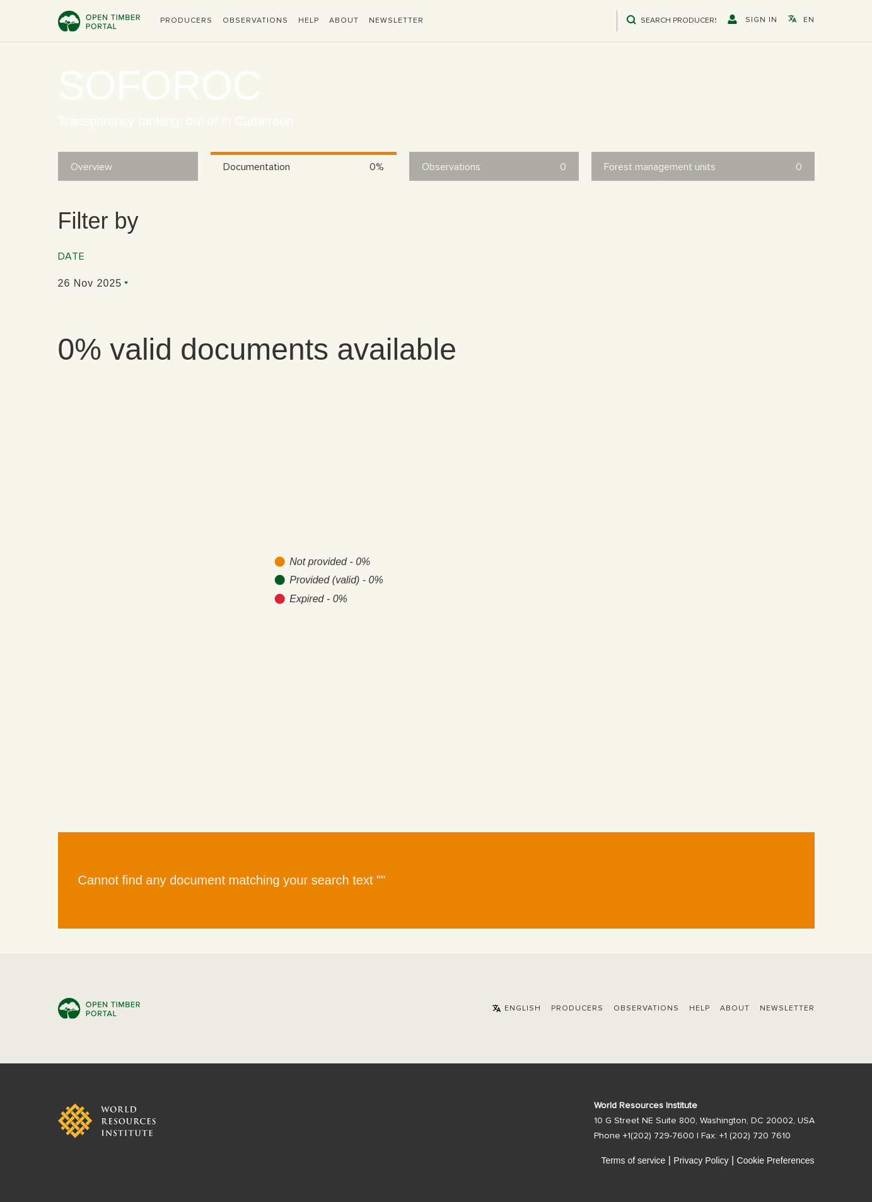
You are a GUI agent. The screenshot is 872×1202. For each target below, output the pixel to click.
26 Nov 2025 (90, 283)
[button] (186, 21)
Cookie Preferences (776, 1160)
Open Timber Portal (99, 21)
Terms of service (633, 1160)
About (344, 21)
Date (71, 256)
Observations (255, 21)
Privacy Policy (700, 1160)
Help (308, 21)
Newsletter (396, 21)
